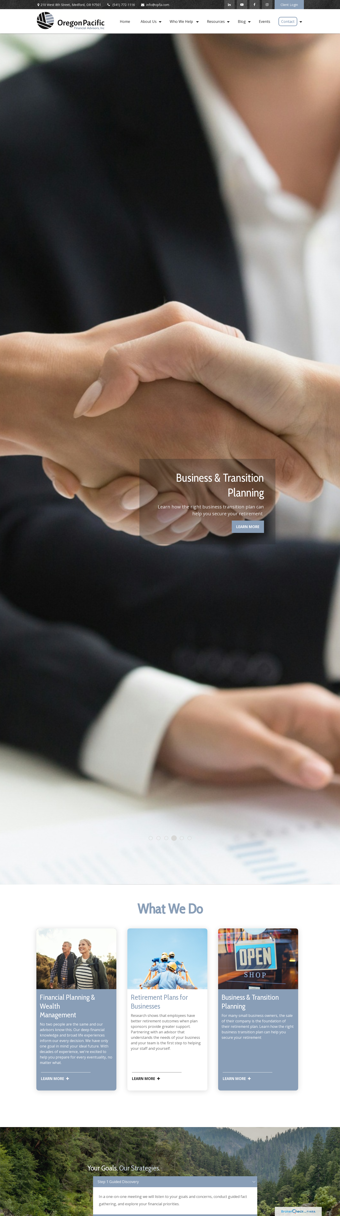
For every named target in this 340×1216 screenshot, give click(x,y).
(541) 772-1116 (121, 5)
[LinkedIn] (229, 4)
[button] (125, 21)
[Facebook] (254, 4)
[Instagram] (267, 4)
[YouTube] (242, 4)
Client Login (289, 5)
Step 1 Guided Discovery (118, 1181)
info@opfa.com (155, 5)
